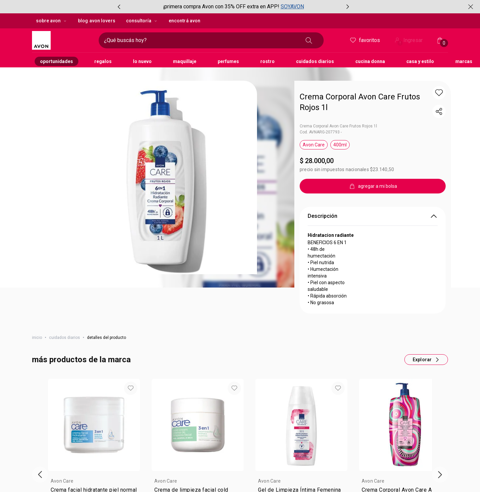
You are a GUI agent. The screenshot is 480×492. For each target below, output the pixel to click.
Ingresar (408, 40)
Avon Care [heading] (62, 402)
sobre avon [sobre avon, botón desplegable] (51, 20)
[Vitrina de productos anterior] (40, 396)
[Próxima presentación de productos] (440, 396)
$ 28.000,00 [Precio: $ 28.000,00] (317, 122)
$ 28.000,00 (374, 431)
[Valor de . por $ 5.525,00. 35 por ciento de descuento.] (94, 443)
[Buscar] (309, 40)
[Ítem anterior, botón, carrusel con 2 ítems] (119, 6)
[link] (94, 417)
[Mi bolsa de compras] (440, 40)
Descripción (373, 177)
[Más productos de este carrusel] (426, 281)
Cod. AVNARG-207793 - (321, 93)
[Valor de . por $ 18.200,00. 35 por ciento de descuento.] (405, 443)
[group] (233, 7)
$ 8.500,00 (62, 431)
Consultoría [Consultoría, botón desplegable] (142, 20)
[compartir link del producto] (439, 72)
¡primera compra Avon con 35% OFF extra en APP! (221, 6)
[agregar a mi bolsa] (373, 147)
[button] (130, 310)
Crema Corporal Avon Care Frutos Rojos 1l (338, 87)
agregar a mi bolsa (94, 469)
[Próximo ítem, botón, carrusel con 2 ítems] (347, 6)
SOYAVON (292, 6)
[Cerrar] (471, 7)
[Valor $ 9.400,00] (197, 440)
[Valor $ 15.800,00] (301, 440)
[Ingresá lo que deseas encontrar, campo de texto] (200, 40)
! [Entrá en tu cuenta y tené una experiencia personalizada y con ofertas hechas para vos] (400, 43)
